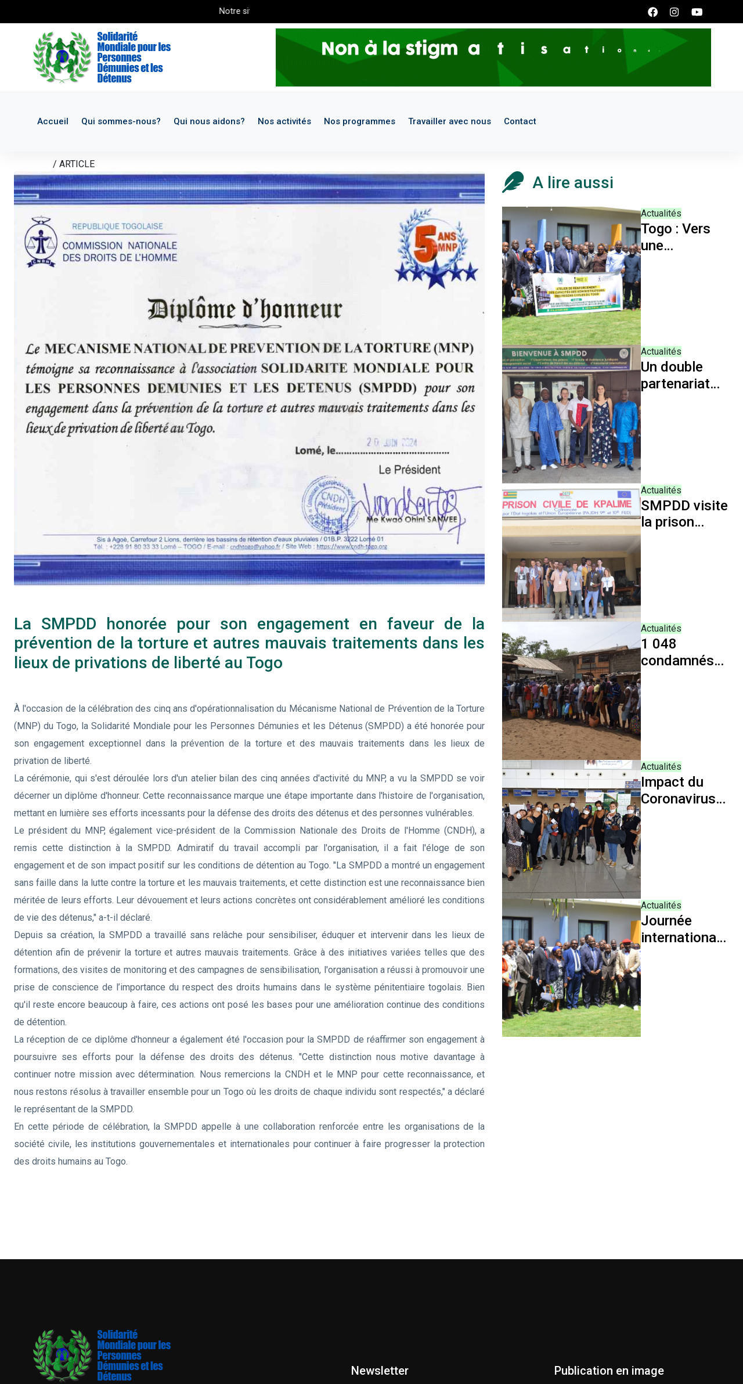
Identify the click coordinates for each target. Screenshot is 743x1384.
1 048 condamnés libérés (677, 652)
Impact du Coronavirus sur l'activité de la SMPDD (682, 791)
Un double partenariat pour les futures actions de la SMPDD (681, 375)
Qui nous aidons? (209, 121)
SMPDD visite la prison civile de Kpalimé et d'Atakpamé (684, 514)
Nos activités (284, 121)
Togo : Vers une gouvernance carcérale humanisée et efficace (683, 237)
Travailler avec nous (449, 121)
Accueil (52, 121)
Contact (520, 121)
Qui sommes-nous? (121, 121)
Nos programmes (359, 121)
